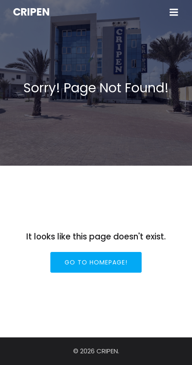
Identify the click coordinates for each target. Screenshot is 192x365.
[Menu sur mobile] (174, 12)
